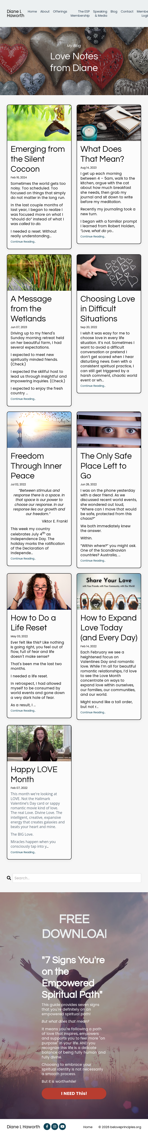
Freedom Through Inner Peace (36, 466)
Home (32, 11)
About (45, 11)
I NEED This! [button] (74, 1093)
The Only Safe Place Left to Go (106, 466)
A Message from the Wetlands (31, 309)
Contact (127, 11)
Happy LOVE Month (34, 774)
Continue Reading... (23, 242)
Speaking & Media (100, 13)
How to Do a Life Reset (33, 623)
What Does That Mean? (102, 154)
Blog (114, 11)
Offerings (60, 11)
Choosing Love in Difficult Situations (107, 309)
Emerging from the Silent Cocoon (38, 159)
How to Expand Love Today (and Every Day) (108, 628)
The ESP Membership (80, 13)
